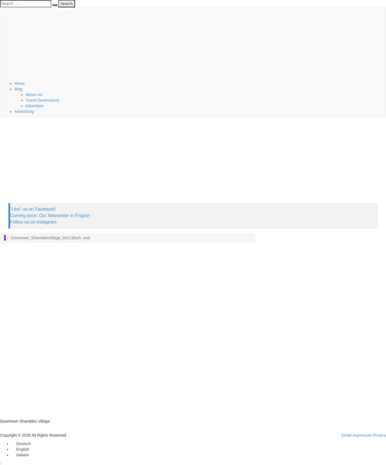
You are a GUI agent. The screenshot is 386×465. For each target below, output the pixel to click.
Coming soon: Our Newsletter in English (50, 215)
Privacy (379, 435)
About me (34, 94)
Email (346, 435)
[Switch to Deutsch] (21, 443)
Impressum (362, 435)
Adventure (35, 106)
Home (19, 83)
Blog (18, 89)
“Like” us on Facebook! (33, 209)
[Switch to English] (20, 449)
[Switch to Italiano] (20, 455)
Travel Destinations (42, 100)
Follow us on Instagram (33, 222)
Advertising (24, 111)
